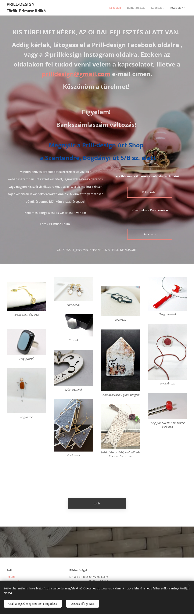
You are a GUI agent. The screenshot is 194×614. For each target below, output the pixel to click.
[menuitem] (115, 7)
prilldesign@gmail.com (76, 74)
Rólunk (11, 577)
